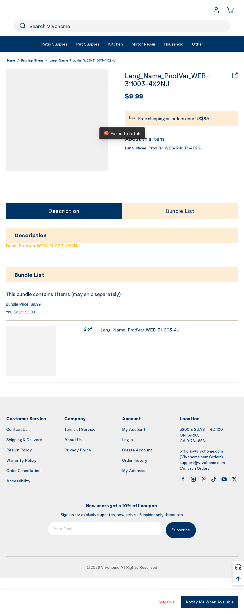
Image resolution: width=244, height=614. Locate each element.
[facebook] (183, 479)
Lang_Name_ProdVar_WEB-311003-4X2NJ (167, 80)
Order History (134, 460)
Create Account (137, 449)
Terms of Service (79, 429)
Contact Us (16, 429)
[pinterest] (203, 479)
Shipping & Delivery (24, 439)
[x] (234, 479)
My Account (133, 429)
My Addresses (135, 470)
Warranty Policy (21, 460)
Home (10, 60)
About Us (73, 439)
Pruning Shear (32, 60)
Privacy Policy (77, 449)
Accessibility (18, 480)
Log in (127, 439)
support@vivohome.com (202, 462)
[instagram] (193, 479)
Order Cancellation (23, 470)
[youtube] (224, 479)
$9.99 (134, 95)
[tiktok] (213, 479)
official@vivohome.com (201, 451)
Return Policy (19, 449)
